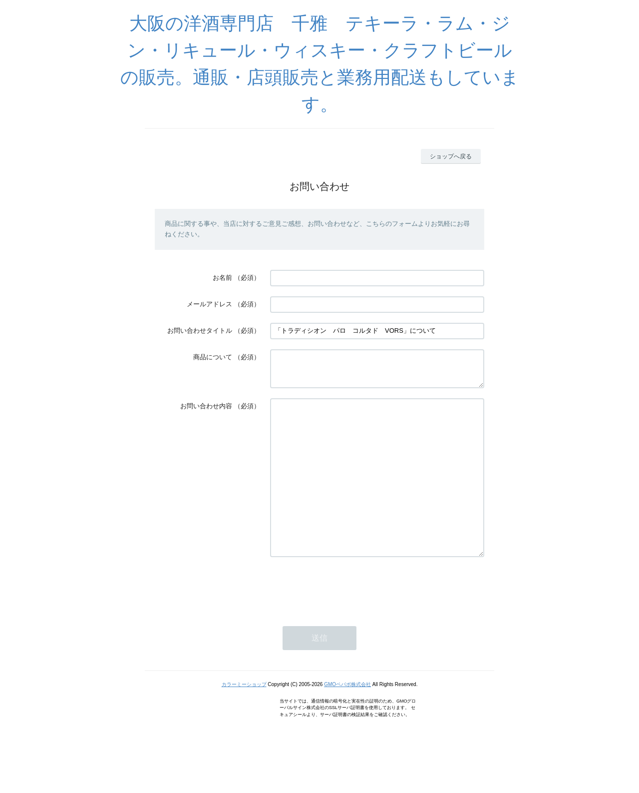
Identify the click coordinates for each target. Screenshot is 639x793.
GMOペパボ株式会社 (347, 720)
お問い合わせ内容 (206, 412)
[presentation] (346, 622)
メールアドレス (209, 304)
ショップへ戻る (451, 156)
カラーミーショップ (244, 720)
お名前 (222, 277)
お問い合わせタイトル (199, 330)
